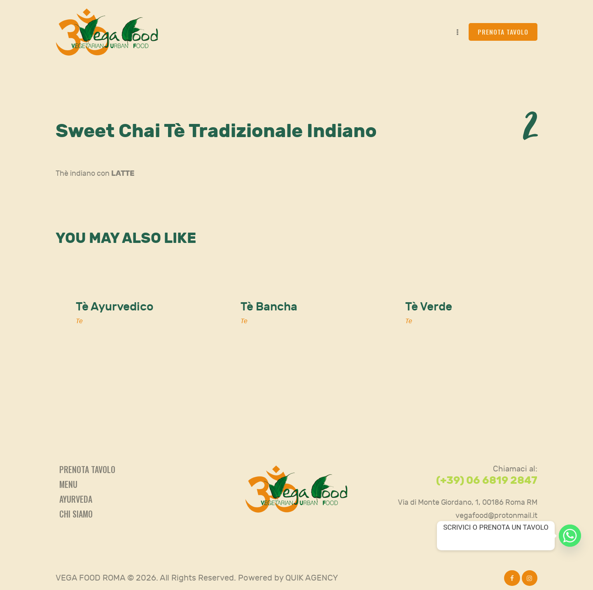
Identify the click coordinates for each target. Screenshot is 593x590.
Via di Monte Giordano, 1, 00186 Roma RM (467, 502)
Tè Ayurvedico (115, 307)
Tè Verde (428, 307)
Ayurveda (75, 499)
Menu (68, 484)
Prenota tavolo (87, 469)
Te (79, 321)
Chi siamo (76, 514)
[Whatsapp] (570, 536)
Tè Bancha (268, 307)
